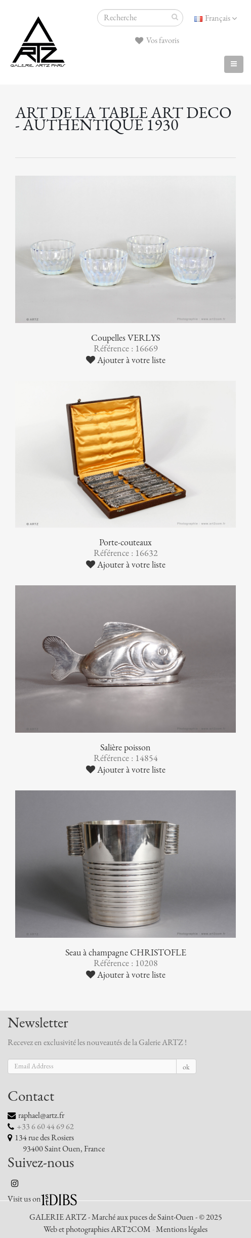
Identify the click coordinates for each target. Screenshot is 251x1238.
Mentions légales (181, 1229)
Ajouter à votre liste (125, 360)
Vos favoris (157, 40)
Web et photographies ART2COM (97, 1229)
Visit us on (24, 1199)
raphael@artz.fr (41, 1115)
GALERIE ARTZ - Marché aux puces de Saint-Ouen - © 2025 (125, 1217)
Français (215, 18)
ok (186, 1067)
